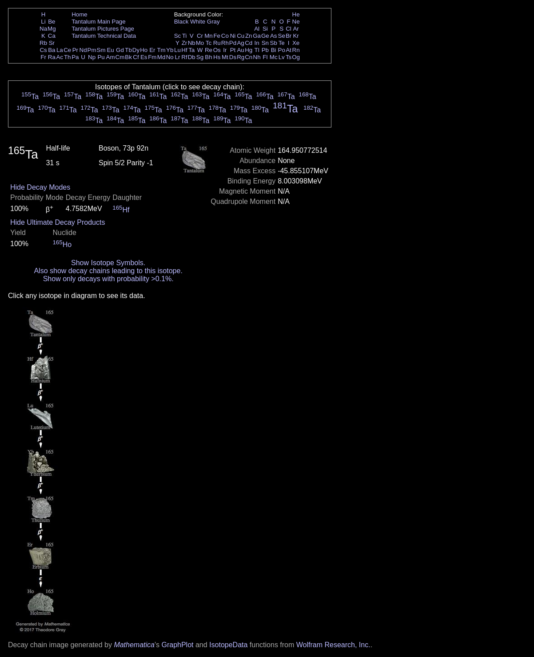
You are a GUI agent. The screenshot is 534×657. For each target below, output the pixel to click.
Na (43, 28)
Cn (248, 57)
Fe (216, 35)
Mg (52, 28)
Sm (101, 50)
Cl (288, 28)
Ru (217, 43)
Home (80, 14)
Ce (67, 50)
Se (281, 35)
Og (296, 57)
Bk (128, 57)
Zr (184, 43)
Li (43, 21)
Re (208, 50)
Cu (240, 35)
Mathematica (134, 645)
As (273, 35)
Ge (265, 35)
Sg (199, 57)
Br (288, 35)
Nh (257, 57)
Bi (273, 50)
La (59, 50)
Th (67, 57)
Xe (295, 43)
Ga (257, 35)
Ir (225, 50)
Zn (248, 35)
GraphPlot (177, 645)
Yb (169, 50)
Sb (273, 43)
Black (181, 21)
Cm (120, 57)
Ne (296, 21)
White (197, 21)
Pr (75, 50)
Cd (248, 43)
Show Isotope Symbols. (108, 263)
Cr (200, 35)
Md (161, 57)
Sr (52, 43)
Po (281, 50)
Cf (136, 57)
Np (92, 57)
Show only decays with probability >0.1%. (108, 279)
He (296, 14)
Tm (161, 50)
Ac (60, 57)
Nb (191, 43)
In (257, 43)
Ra (52, 57)
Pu (100, 57)
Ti (184, 35)
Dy (135, 50)
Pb (265, 50)
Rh (225, 43)
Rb (43, 43)
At (288, 50)
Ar (296, 28)
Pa (75, 57)
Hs (216, 57)
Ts (288, 57)
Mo (200, 43)
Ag (240, 43)
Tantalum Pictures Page (103, 28)
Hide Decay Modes (40, 187)
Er (152, 50)
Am (110, 57)
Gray (213, 21)
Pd (232, 43)
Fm (152, 57)
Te (282, 43)
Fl (265, 57)
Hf (184, 50)
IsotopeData (228, 645)
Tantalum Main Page (99, 21)
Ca (52, 35)
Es (143, 57)
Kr (296, 35)
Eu (110, 50)
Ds (232, 57)
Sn (265, 43)
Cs (43, 50)
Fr (43, 57)
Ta (191, 50)
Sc (177, 35)
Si (265, 28)
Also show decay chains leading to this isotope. (108, 271)
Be (51, 21)
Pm (92, 50)
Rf (184, 57)
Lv (282, 57)
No (170, 57)
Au (240, 50)
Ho (143, 50)
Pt (233, 50)
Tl (257, 50)
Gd (120, 50)
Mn (208, 35)
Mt (225, 57)
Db (191, 57)
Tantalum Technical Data (104, 35)
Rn (296, 50)
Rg (240, 57)
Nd (83, 50)
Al (256, 28)
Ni (233, 35)
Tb (128, 50)
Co (225, 35)
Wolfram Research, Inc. (333, 645)
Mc (274, 57)
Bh (208, 57)
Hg (248, 50)
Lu (177, 50)
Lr (177, 57)
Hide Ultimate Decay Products (57, 222)
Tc (208, 43)
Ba (51, 50)
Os (217, 50)
